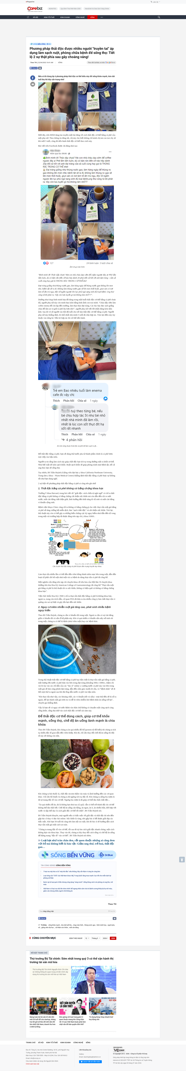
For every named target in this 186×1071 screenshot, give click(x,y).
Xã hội (41, 1043)
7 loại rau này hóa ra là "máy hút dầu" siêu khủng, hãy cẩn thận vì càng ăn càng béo (71, 871)
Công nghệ (78, 1043)
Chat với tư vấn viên (90, 1061)
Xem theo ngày (76, 938)
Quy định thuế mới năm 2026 (71, 9)
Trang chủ (30, 1043)
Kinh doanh (65, 1043)
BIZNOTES (52, 9)
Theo (77, 911)
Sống (60, 62)
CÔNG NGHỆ (80, 17)
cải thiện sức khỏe (61, 927)
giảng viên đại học (47, 927)
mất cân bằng (74, 927)
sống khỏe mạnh (54, 925)
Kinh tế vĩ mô (52, 1043)
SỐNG (92, 17)
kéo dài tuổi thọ (66, 925)
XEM (113, 938)
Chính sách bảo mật (32, 1064)
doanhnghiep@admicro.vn (92, 1057)
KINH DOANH (65, 17)
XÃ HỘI (35, 17)
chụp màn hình (78, 925)
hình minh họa (102, 925)
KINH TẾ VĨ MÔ (49, 17)
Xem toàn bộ (109, 895)
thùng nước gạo (90, 925)
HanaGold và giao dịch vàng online (97, 9)
